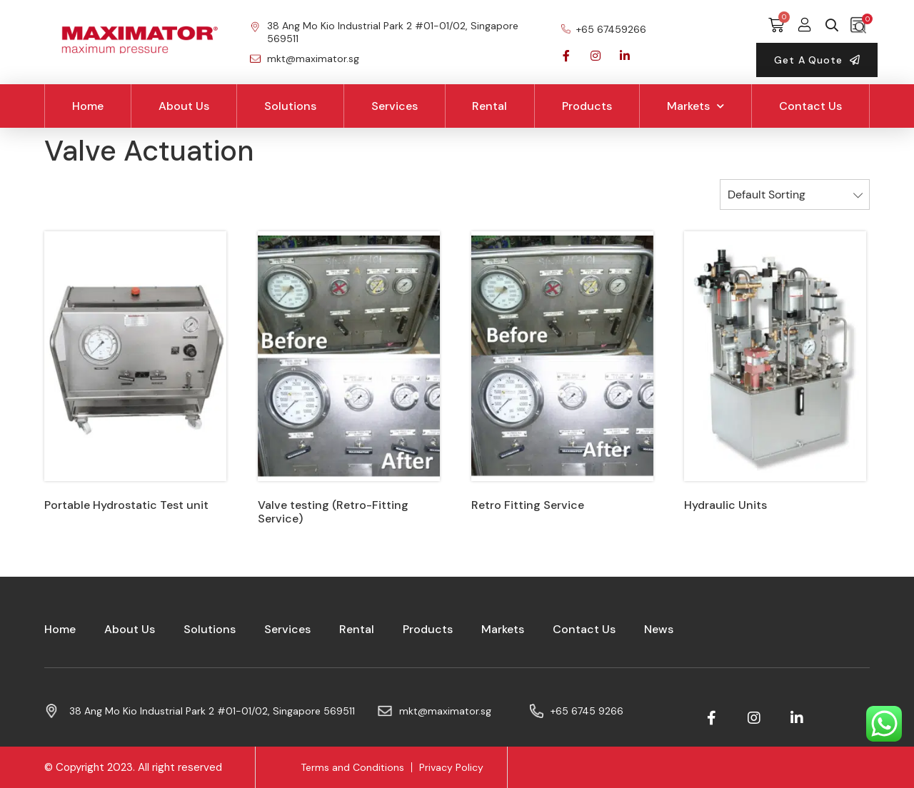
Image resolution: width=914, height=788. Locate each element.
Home (88, 105)
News (658, 629)
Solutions (290, 105)
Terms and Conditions (352, 767)
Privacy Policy (451, 767)
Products (587, 105)
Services (394, 105)
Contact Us (810, 105)
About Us (184, 105)
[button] (817, 60)
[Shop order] (795, 194)
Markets (695, 106)
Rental (489, 105)
